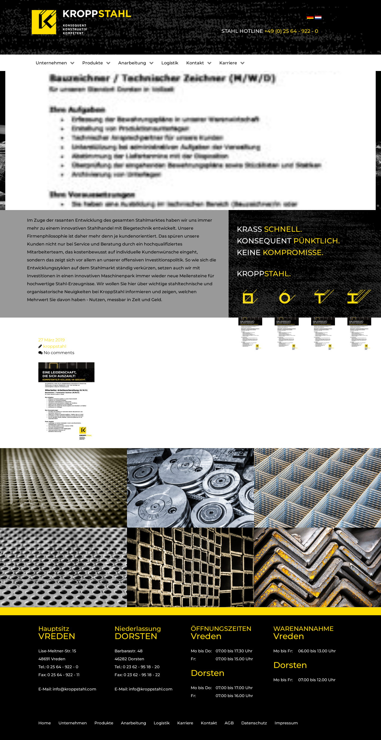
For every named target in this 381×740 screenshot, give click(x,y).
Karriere (185, 722)
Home (44, 722)
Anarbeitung (133, 722)
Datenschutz (254, 722)
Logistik (162, 722)
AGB (229, 722)
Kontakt (209, 722)
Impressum (286, 722)
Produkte (103, 722)
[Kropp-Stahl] (88, 22)
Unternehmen (72, 722)
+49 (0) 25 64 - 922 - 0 (291, 31)
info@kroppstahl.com (74, 689)
